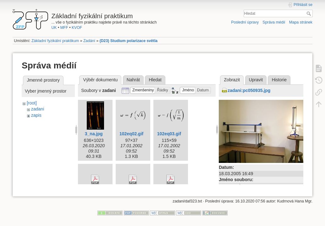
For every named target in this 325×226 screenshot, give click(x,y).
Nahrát (133, 79)
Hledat (309, 13)
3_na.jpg (94, 133)
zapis (36, 115)
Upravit (256, 79)
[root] (32, 102)
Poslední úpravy (245, 22)
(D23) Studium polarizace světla (129, 41)
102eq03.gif (169, 133)
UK (54, 27)
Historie (279, 79)
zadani (37, 108)
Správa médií (273, 22)
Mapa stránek (300, 22)
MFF (64, 27)
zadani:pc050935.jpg (249, 90)
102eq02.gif (131, 133)
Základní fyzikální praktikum (55, 41)
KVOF (77, 27)
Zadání (89, 41)
